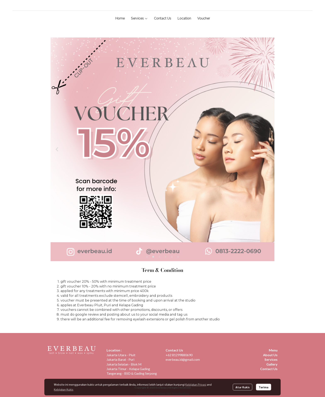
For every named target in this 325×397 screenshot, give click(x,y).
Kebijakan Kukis (63, 389)
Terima (263, 387)
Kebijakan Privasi (195, 384)
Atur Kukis (242, 387)
